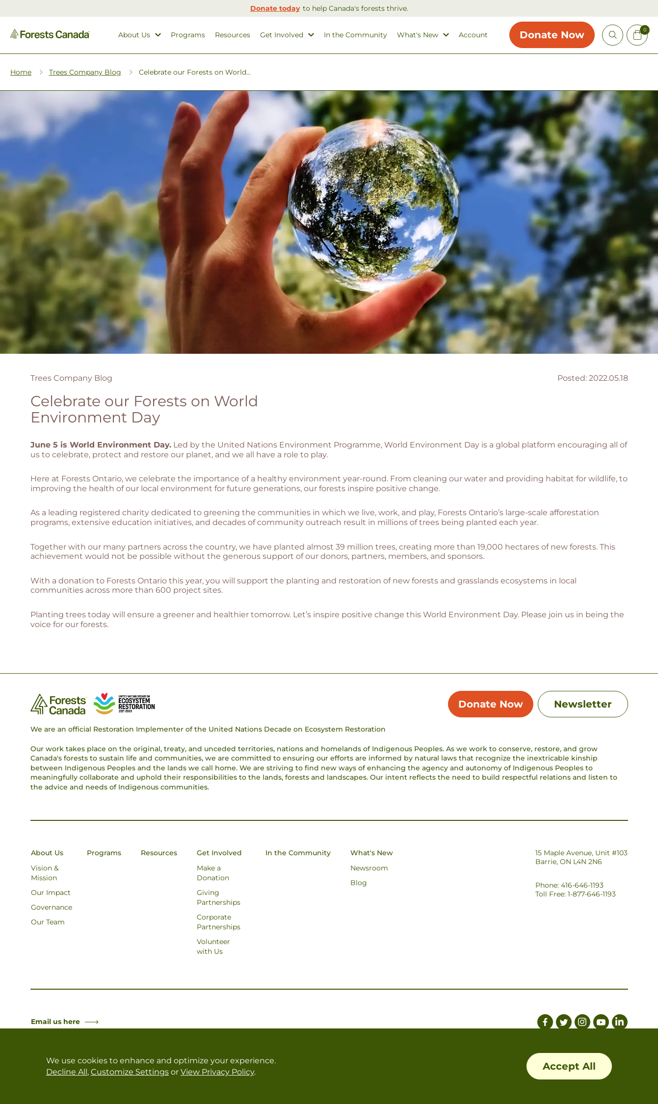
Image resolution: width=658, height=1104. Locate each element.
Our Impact (51, 892)
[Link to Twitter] (563, 1023)
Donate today (275, 8)
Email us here (65, 1021)
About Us (134, 35)
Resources (232, 35)
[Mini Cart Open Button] (637, 35)
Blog (358, 882)
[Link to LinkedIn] (619, 1023)
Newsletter (583, 704)
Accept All (569, 1066)
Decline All (66, 1072)
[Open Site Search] (612, 35)
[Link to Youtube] (601, 1023)
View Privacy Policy (217, 1072)
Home (20, 71)
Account (473, 35)
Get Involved (281, 35)
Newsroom (369, 867)
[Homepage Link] (50, 36)
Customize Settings (130, 1072)
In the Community (355, 35)
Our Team (48, 921)
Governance (51, 906)
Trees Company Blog (85, 71)
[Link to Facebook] (545, 1023)
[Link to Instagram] (582, 1023)
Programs (188, 35)
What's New (417, 35)
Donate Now (552, 35)
